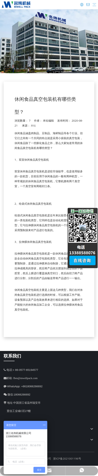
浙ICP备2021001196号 (67, 458)
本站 (33, 125)
